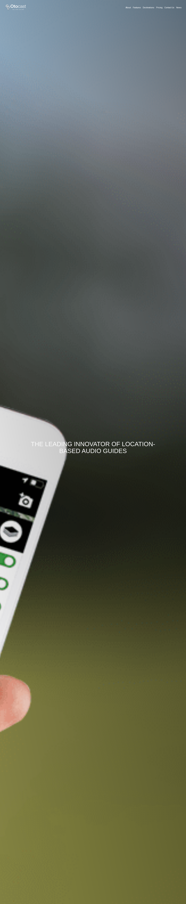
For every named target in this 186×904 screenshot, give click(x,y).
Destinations (148, 7)
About (128, 7)
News (178, 7)
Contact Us (169, 7)
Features (137, 7)
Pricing (159, 7)
